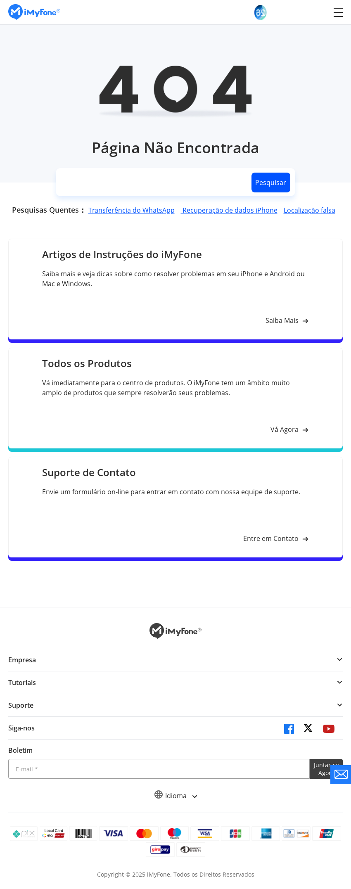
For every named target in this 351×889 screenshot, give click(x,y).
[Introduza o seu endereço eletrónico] (159, 769)
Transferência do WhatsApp (131, 210)
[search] (152, 182)
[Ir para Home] (34, 12)
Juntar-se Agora (326, 769)
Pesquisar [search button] (270, 182)
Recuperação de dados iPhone (229, 210)
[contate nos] (340, 774)
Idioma (175, 795)
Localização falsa (309, 210)
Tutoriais (22, 682)
